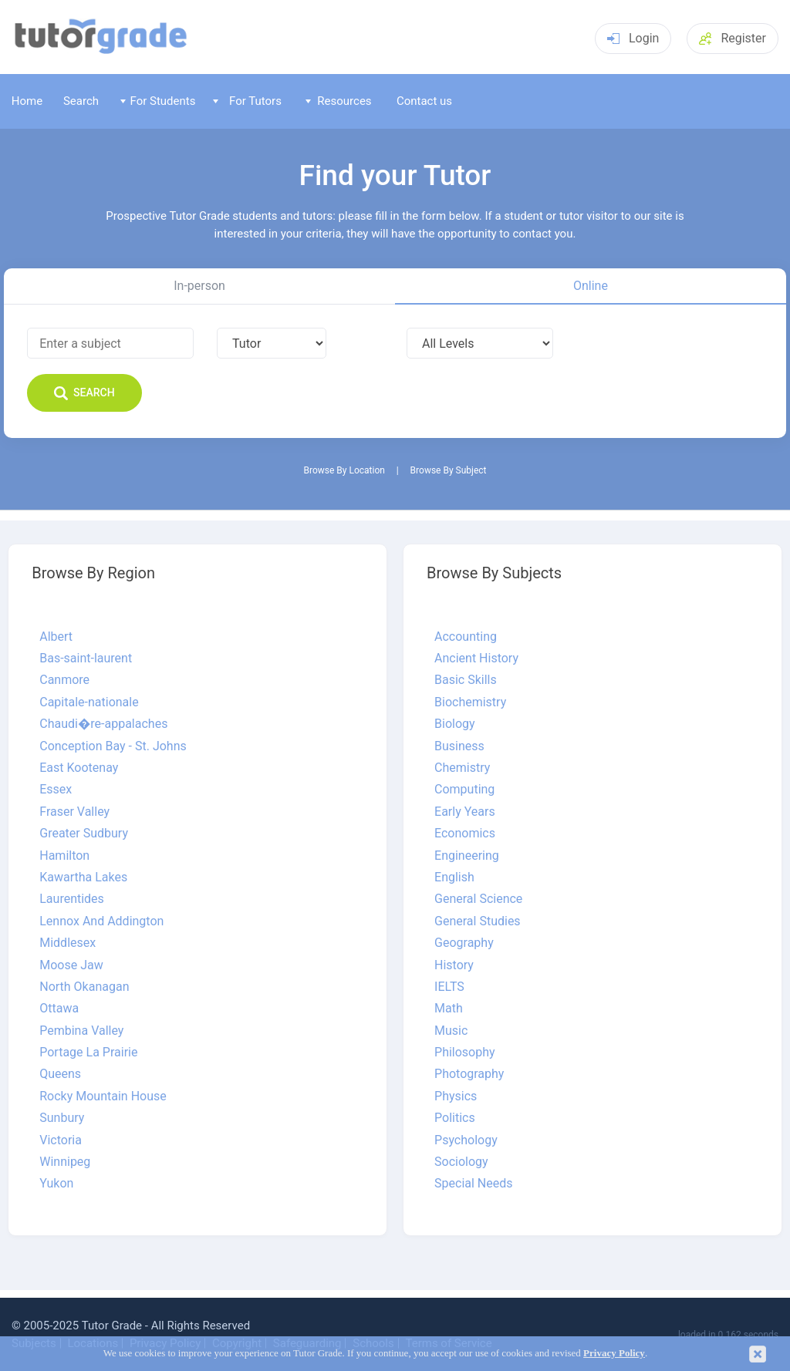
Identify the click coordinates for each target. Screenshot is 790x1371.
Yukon (56, 1184)
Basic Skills (465, 680)
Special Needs (473, 1184)
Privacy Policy (614, 1353)
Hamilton (64, 856)
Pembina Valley (81, 1031)
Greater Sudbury (83, 833)
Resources (339, 101)
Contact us (424, 101)
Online (590, 285)
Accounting (465, 637)
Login (633, 38)
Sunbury (61, 1118)
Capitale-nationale (88, 702)
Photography (469, 1074)
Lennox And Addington (101, 921)
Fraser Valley (74, 812)
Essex (55, 790)
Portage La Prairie (88, 1052)
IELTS (449, 987)
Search (81, 101)
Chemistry (462, 768)
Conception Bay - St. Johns (113, 746)
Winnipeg (64, 1162)
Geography (464, 943)
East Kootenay (78, 768)
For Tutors (247, 101)
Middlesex (67, 943)
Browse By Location (344, 471)
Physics (455, 1096)
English (454, 877)
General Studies (477, 921)
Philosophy (464, 1052)
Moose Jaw (71, 965)
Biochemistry (470, 702)
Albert (56, 637)
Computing (464, 790)
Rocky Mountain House (103, 1096)
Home (27, 101)
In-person (199, 285)
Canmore (64, 680)
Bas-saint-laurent (85, 658)
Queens (60, 1074)
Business (459, 746)
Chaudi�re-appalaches (103, 724)
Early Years (464, 812)
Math (448, 1009)
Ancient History (476, 658)
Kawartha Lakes (83, 877)
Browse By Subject (448, 471)
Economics (464, 833)
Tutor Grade (112, 1325)
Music (451, 1031)
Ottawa (59, 1009)
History (454, 965)
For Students (157, 101)
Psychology (466, 1140)
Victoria (60, 1140)
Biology (454, 724)
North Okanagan (84, 987)
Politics (454, 1118)
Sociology (461, 1162)
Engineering (466, 856)
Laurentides (71, 899)
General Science (478, 899)
